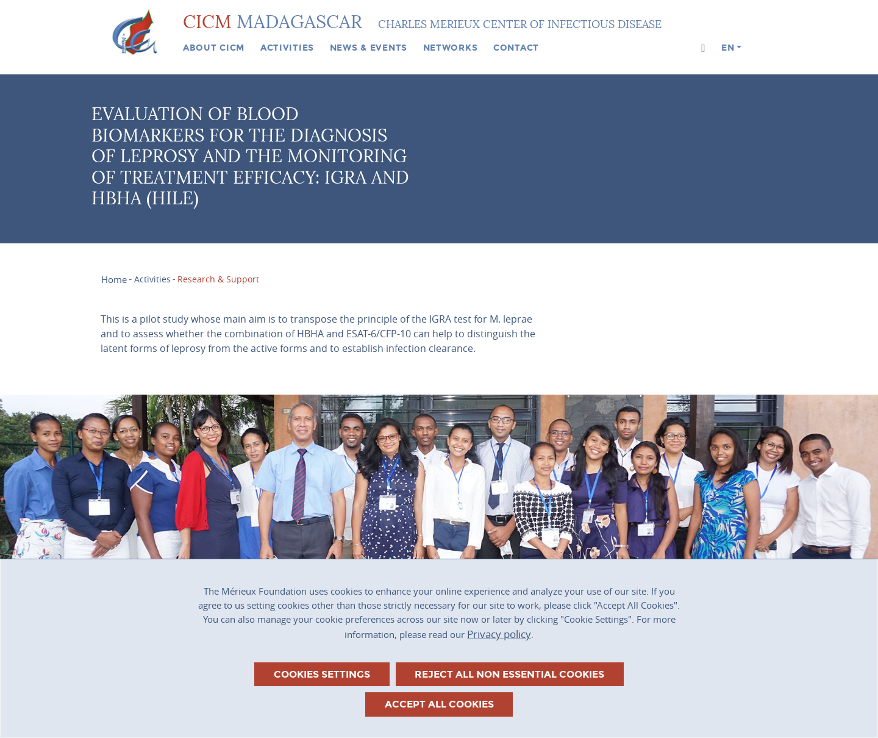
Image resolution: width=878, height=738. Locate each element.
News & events (368, 47)
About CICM (213, 47)
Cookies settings (322, 674)
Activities (287, 47)
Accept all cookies (439, 704)
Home (114, 279)
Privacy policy (499, 634)
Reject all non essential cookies (509, 674)
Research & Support (218, 279)
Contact (516, 47)
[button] (703, 48)
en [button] (727, 47)
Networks (450, 47)
